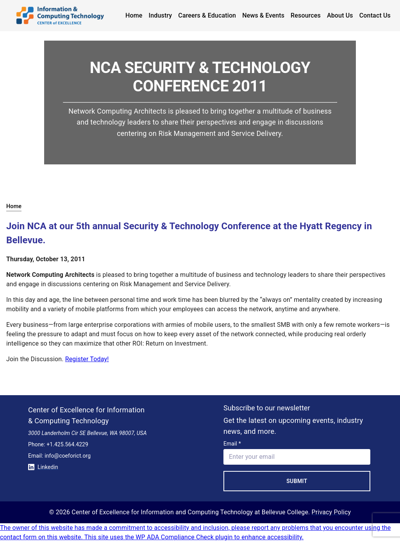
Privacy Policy (331, 512)
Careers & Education (207, 15)
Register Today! (87, 359)
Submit (296, 481)
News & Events (263, 15)
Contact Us (375, 15)
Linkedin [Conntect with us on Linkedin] (43, 467)
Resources (306, 15)
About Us (340, 15)
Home (134, 15)
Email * (232, 443)
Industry (160, 15)
